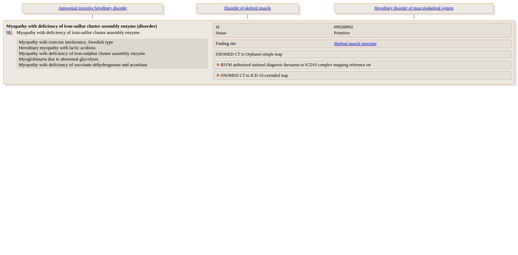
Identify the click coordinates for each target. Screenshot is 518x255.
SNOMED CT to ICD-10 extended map (254, 75)
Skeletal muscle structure (355, 43)
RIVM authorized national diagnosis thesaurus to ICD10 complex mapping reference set (296, 64)
